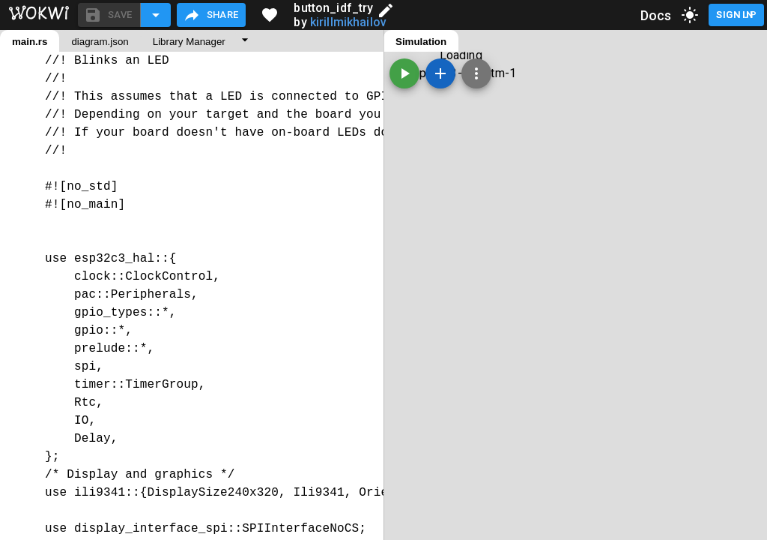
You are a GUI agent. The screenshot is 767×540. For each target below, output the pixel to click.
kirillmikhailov (348, 22)
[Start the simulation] (404, 73)
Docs (656, 15)
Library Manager (189, 41)
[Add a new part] (440, 73)
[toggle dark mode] (690, 15)
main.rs (29, 41)
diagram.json (99, 41)
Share (211, 15)
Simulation (420, 41)
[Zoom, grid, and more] (476, 73)
